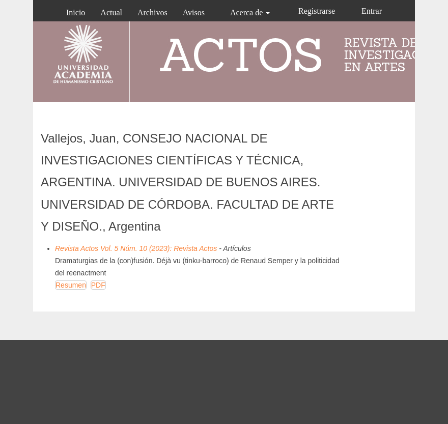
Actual (111, 12)
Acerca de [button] (250, 12)
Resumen (70, 285)
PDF (98, 285)
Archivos (152, 12)
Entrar (371, 11)
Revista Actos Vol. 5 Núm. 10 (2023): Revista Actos (136, 248)
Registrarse (316, 11)
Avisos (194, 12)
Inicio (75, 12)
